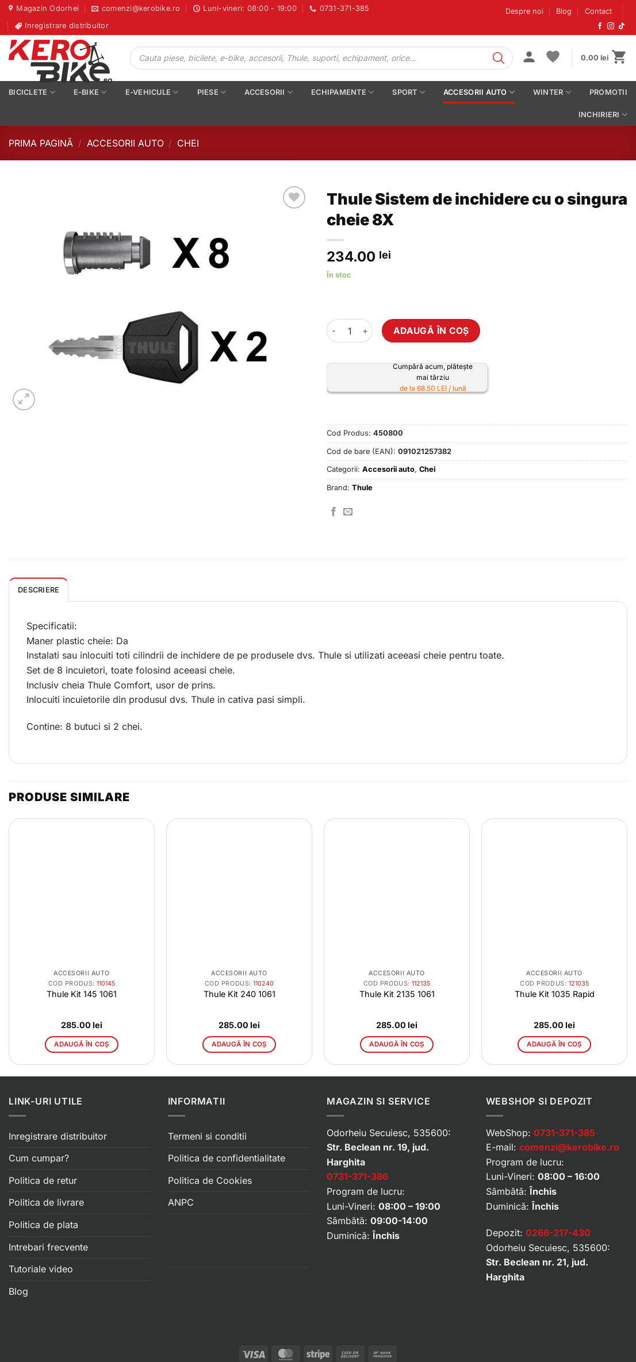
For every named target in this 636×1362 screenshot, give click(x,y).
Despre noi (524, 11)
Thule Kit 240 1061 (239, 994)
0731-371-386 (357, 1176)
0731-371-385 (564, 1132)
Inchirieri (602, 114)
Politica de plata (43, 1224)
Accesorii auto (479, 92)
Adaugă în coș (431, 330)
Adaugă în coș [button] (81, 1044)
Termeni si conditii (207, 1136)
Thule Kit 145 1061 (82, 994)
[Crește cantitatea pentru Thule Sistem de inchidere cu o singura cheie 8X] (366, 330)
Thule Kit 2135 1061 (397, 994)
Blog (564, 11)
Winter (552, 92)
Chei (188, 143)
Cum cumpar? (39, 1158)
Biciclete (32, 92)
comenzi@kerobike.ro (569, 1147)
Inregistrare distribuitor (58, 1136)
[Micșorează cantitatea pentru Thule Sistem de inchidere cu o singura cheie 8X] (333, 330)
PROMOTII (608, 92)
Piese (212, 92)
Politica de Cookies (210, 1180)
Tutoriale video (41, 1269)
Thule (362, 487)
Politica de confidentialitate (226, 1158)
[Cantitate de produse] (349, 330)
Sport (408, 92)
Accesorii (268, 92)
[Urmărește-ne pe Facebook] (599, 26)
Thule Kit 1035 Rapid (555, 994)
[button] (529, 58)
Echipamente (342, 92)
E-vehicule (152, 92)
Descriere (38, 590)
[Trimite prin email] (348, 512)
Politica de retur (43, 1180)
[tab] (38, 590)
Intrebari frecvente (48, 1247)
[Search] (498, 58)
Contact (598, 11)
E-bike (90, 92)
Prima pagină (41, 143)
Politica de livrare (46, 1202)
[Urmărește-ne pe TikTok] (621, 26)
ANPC (181, 1202)
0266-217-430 (558, 1232)
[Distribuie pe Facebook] (333, 512)
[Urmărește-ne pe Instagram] (610, 26)
